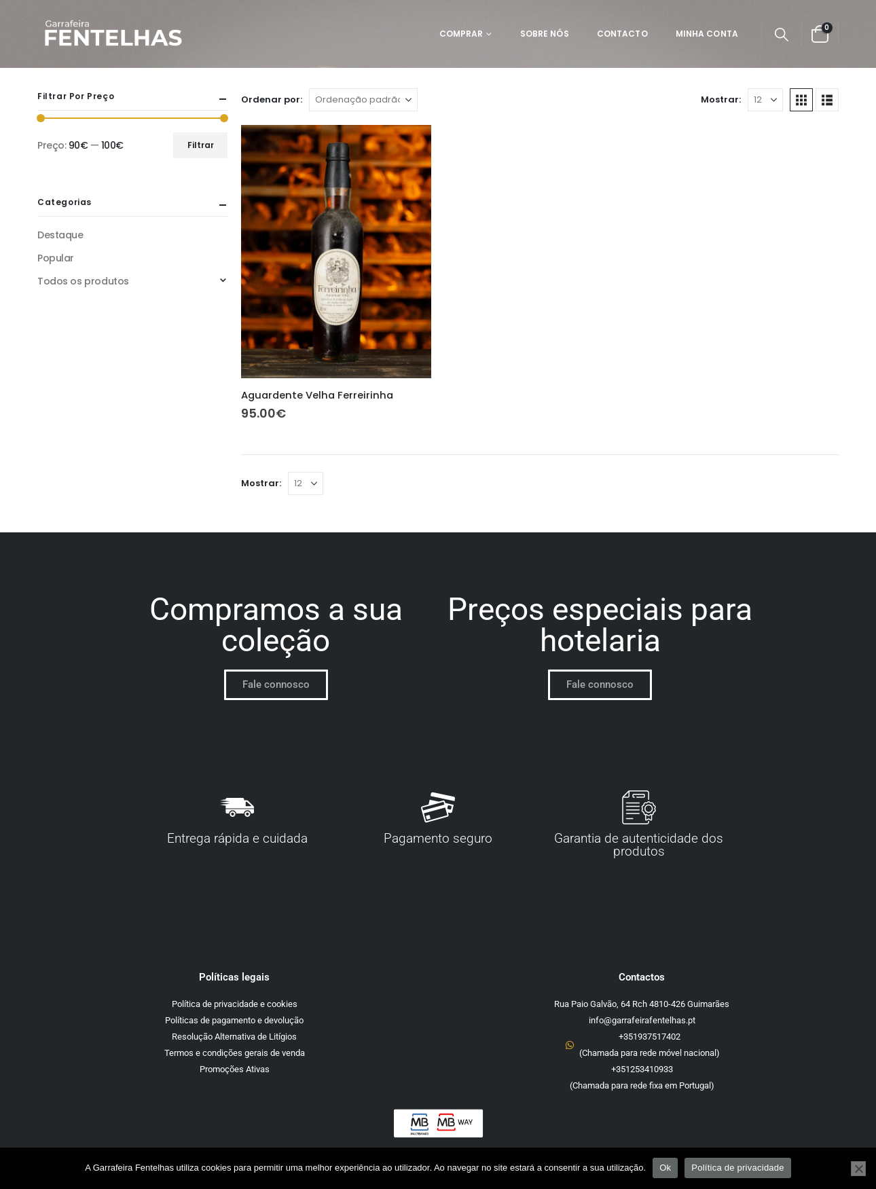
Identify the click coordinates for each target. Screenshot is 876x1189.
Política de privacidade (737, 1168)
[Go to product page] (336, 251)
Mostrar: (721, 99)
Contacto (622, 33)
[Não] (858, 1168)
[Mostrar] (765, 99)
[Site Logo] (112, 34)
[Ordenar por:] (363, 99)
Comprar (461, 33)
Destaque (60, 235)
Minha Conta (707, 33)
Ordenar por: (271, 99)
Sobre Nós (544, 33)
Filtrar (200, 145)
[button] (781, 34)
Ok (665, 1168)
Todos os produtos (83, 281)
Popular (55, 258)
